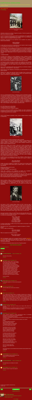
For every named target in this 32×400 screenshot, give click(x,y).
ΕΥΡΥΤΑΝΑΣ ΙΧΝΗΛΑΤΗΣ (10, 3)
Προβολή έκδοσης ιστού (16, 391)
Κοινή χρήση (2, 248)
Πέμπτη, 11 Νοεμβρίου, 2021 (13, 367)
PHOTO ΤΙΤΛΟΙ (5, 280)
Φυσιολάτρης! (5, 260)
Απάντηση (4, 257)
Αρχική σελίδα (16, 389)
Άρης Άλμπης (5, 313)
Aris (3, 286)
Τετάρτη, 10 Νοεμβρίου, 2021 (16, 360)
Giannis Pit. (5, 304)
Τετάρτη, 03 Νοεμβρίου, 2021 (16, 253)
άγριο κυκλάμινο (5, 367)
